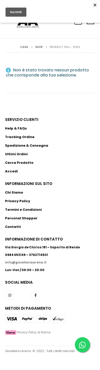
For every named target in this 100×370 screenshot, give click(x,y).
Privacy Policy (17, 201)
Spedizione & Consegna (26, 145)
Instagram (9, 295)
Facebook (35, 295)
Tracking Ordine (19, 137)
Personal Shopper (21, 218)
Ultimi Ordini (16, 154)
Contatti (13, 226)
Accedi (11, 171)
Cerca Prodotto (19, 162)
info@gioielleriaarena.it (25, 262)
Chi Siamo (14, 192)
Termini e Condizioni (23, 209)
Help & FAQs (16, 128)
